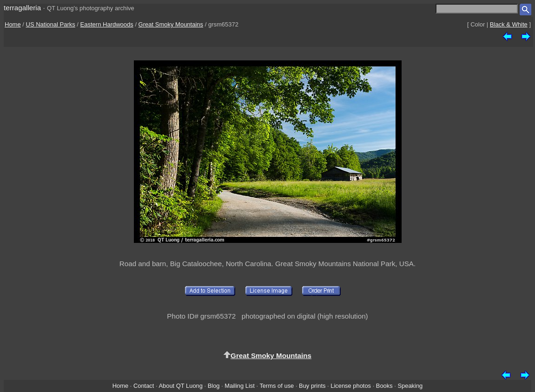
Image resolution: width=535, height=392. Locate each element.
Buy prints (312, 385)
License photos (350, 385)
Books (384, 385)
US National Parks (50, 24)
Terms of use (276, 385)
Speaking (410, 385)
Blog (214, 385)
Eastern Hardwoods (106, 24)
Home (13, 24)
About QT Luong (180, 385)
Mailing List (240, 385)
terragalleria (22, 8)
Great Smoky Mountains (171, 24)
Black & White (509, 24)
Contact (143, 385)
